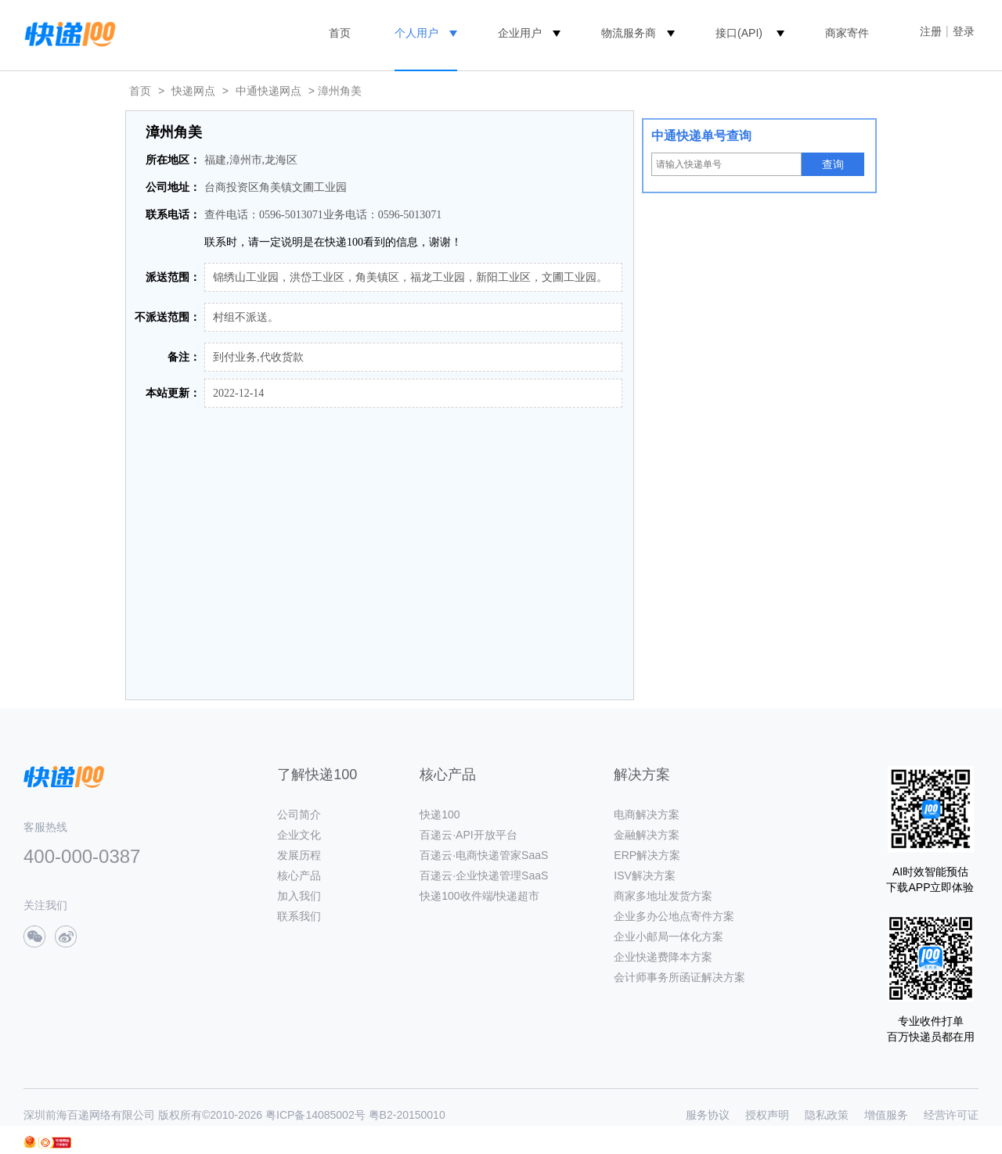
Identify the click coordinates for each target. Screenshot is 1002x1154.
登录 (964, 31)
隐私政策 (827, 1115)
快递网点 (193, 90)
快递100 (440, 814)
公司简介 (299, 814)
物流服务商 (628, 33)
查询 (833, 164)
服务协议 (708, 1115)
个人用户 (416, 33)
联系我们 (299, 916)
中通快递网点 (268, 90)
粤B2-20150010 (407, 1115)
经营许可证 (951, 1115)
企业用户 (520, 33)
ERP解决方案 (647, 855)
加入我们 (299, 896)
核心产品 (299, 875)
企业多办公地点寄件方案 (674, 916)
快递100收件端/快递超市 (479, 896)
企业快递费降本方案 (663, 957)
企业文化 (299, 835)
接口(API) (738, 33)
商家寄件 (847, 33)
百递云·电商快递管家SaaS (484, 855)
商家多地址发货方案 (663, 896)
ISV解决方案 (645, 875)
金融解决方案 (646, 835)
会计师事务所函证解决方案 (679, 977)
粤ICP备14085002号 (315, 1115)
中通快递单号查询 (701, 135)
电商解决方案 (646, 814)
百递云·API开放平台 (468, 835)
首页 (340, 33)
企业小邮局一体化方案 (668, 936)
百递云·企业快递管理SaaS (484, 875)
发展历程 (299, 855)
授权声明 (767, 1115)
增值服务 (886, 1115)
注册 (931, 31)
